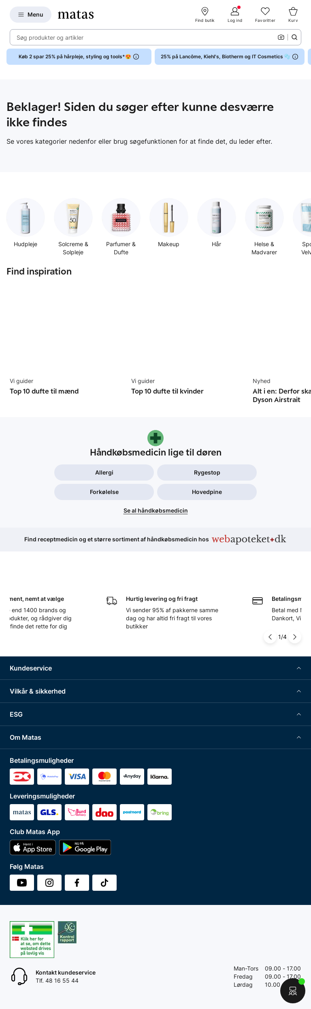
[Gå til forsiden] (76, 14)
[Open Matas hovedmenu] (30, 14)
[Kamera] (281, 37)
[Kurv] (293, 14)
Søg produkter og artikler (50, 37)
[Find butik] (205, 14)
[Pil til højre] (294, 636)
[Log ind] (234, 14)
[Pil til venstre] (270, 636)
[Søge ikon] (294, 37)
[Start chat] (292, 990)
